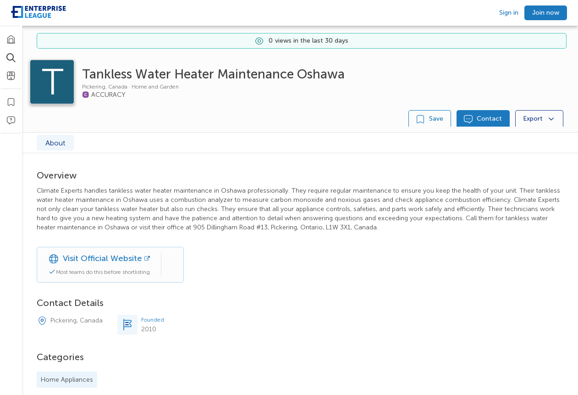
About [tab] (55, 143)
